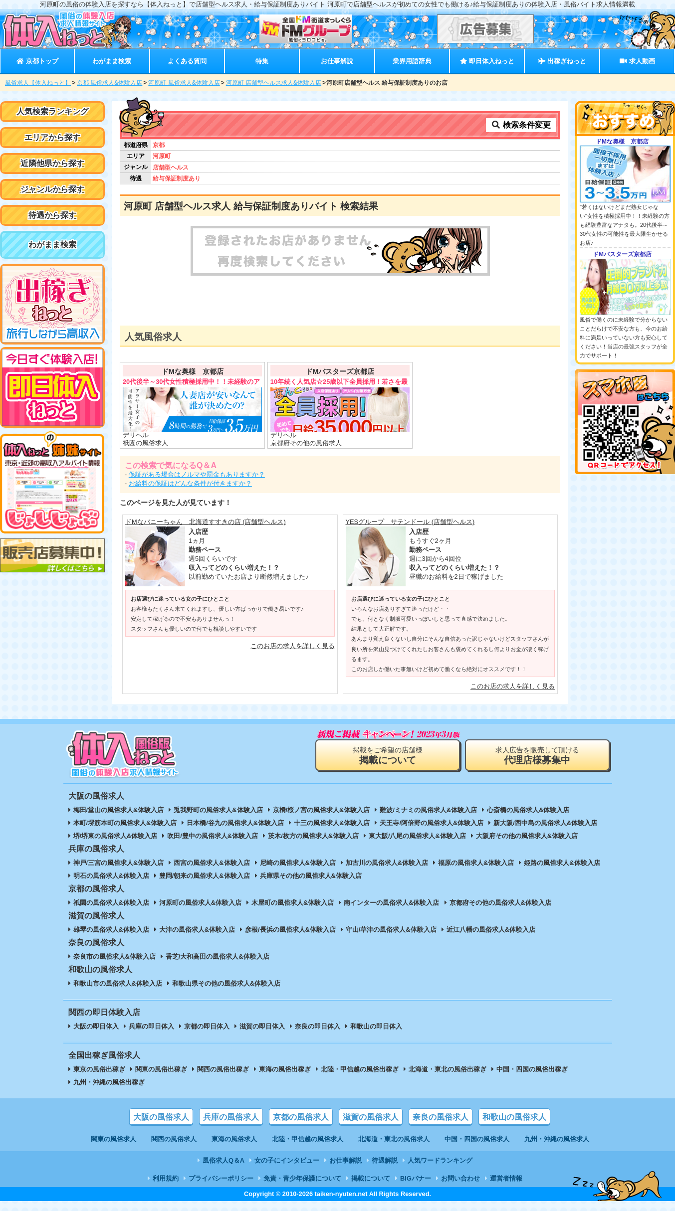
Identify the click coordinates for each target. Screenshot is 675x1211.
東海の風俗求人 (234, 1139)
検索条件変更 (521, 125)
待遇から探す (52, 215)
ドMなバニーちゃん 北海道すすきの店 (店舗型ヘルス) (205, 521)
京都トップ (37, 61)
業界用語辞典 (412, 61)
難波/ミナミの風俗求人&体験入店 (428, 810)
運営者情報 (506, 1178)
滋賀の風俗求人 (371, 1117)
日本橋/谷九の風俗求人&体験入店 (235, 823)
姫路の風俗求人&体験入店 (562, 862)
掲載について (370, 1178)
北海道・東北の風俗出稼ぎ (447, 1069)
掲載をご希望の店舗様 (387, 755)
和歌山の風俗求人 (514, 1117)
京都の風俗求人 (301, 1117)
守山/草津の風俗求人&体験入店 (391, 929)
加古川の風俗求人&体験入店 (387, 862)
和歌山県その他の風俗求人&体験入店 (226, 983)
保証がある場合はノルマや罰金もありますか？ (197, 474)
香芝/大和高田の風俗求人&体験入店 (217, 956)
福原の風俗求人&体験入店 (476, 862)
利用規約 (166, 1178)
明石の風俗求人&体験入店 (111, 875)
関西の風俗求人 (174, 1139)
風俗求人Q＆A (223, 1160)
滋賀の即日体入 (262, 1026)
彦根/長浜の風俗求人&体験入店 (290, 929)
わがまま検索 (111, 61)
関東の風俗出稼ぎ (161, 1069)
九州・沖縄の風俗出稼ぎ (109, 1082)
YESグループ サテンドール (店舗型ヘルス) (410, 521)
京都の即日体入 (206, 1026)
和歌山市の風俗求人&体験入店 (117, 983)
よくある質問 (187, 61)
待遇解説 (385, 1160)
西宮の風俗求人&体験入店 (211, 862)
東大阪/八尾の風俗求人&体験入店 (417, 836)
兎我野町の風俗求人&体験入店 (218, 810)
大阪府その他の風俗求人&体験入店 (527, 836)
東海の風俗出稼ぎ (285, 1069)
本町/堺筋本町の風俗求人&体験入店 (125, 823)
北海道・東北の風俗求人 (394, 1139)
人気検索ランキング (52, 111)
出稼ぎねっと (562, 61)
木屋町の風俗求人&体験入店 (292, 902)
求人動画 (637, 61)
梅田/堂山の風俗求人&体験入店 (118, 810)
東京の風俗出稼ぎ (99, 1069)
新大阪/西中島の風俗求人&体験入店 (545, 823)
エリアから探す (52, 137)
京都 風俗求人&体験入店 (109, 82)
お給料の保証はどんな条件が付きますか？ (190, 483)
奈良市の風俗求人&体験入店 (114, 956)
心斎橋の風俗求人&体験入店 (528, 810)
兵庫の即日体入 (151, 1026)
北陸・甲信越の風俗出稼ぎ (360, 1069)
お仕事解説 (337, 61)
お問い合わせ (460, 1178)
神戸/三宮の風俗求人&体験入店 (118, 862)
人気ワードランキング (440, 1160)
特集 (261, 61)
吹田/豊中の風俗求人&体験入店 (212, 836)
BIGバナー (415, 1178)
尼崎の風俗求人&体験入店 (298, 862)
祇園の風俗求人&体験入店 (111, 902)
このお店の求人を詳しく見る (292, 646)
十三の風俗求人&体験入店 (332, 823)
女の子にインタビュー (286, 1160)
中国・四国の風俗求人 (477, 1139)
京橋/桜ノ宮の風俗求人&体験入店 (321, 810)
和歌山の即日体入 (376, 1026)
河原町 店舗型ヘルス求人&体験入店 (273, 82)
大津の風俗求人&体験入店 (197, 929)
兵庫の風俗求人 (231, 1117)
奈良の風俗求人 (440, 1117)
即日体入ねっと (487, 61)
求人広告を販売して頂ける (537, 755)
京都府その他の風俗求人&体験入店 (500, 902)
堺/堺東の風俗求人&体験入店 (115, 836)
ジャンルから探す (52, 189)
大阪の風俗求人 (161, 1117)
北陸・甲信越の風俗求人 (307, 1139)
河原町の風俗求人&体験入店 (200, 902)
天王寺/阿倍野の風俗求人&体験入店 (431, 823)
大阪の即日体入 (96, 1026)
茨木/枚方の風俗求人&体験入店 (313, 836)
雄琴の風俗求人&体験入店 (111, 929)
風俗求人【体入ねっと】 (38, 82)
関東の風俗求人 (113, 1139)
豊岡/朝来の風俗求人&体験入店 (204, 875)
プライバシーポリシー (221, 1178)
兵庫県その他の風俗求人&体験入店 (311, 875)
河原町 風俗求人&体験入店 (184, 82)
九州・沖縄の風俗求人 (556, 1139)
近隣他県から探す (52, 163)
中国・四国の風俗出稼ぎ (532, 1069)
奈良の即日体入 (317, 1026)
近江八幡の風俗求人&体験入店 (491, 929)
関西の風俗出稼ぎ (223, 1069)
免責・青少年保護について (302, 1178)
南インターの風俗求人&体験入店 (391, 902)
